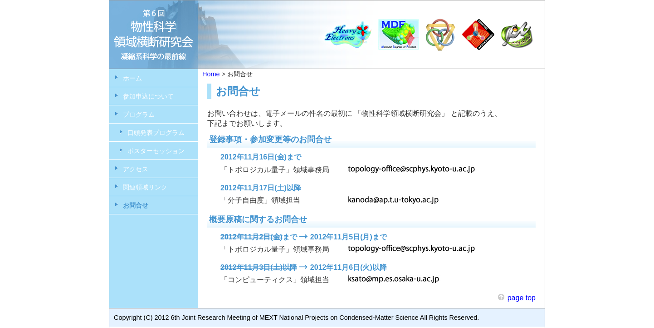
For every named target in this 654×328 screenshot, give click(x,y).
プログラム (139, 114)
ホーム (132, 78)
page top (522, 298)
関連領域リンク (145, 187)
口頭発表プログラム (156, 132)
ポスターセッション (156, 150)
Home (211, 74)
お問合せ (135, 205)
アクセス (135, 169)
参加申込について (148, 96)
